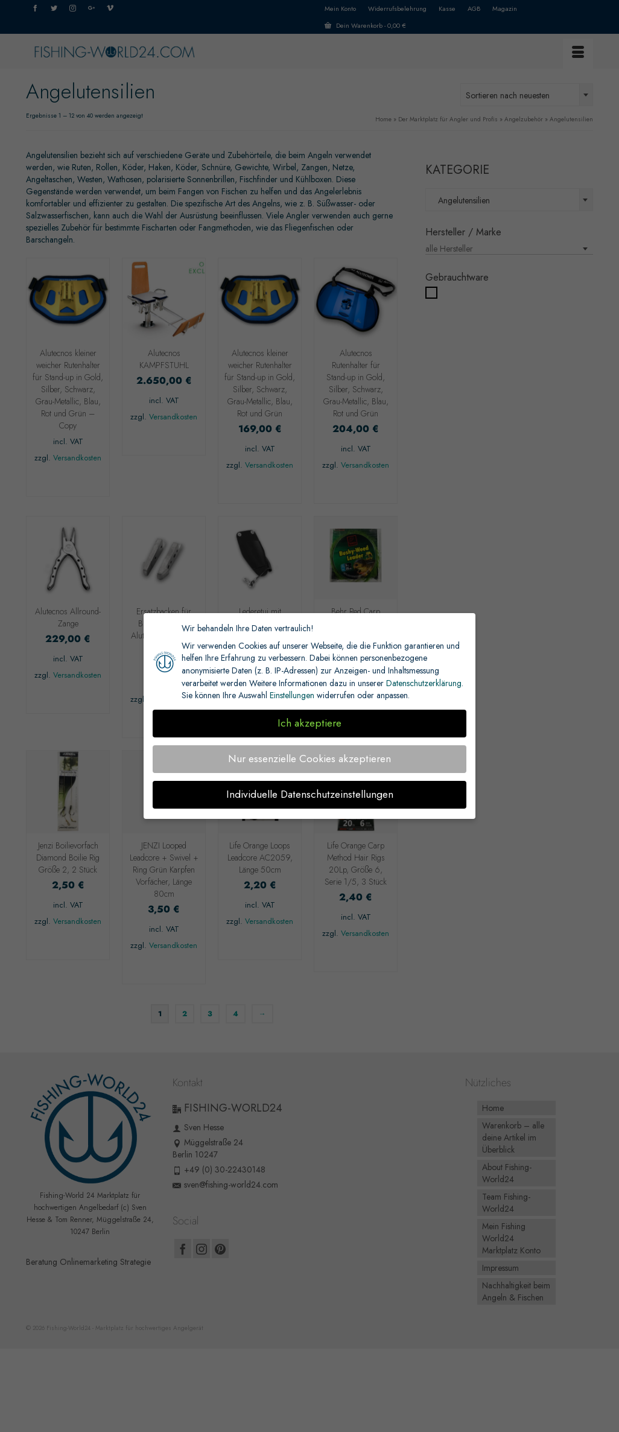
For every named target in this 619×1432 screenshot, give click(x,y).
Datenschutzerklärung (424, 683)
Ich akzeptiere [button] (309, 723)
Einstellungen (292, 695)
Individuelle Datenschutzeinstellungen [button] (309, 794)
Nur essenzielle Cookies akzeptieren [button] (309, 758)
